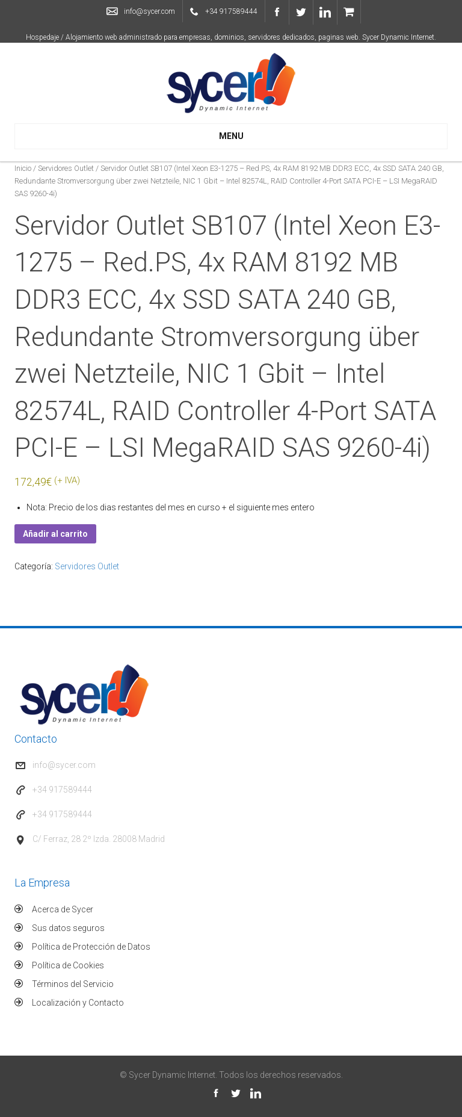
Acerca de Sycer (62, 909)
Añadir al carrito (55, 534)
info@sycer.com (149, 11)
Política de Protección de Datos (91, 946)
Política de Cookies (68, 965)
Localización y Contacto (78, 1002)
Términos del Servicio (73, 984)
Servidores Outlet (66, 168)
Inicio (22, 168)
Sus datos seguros (68, 928)
